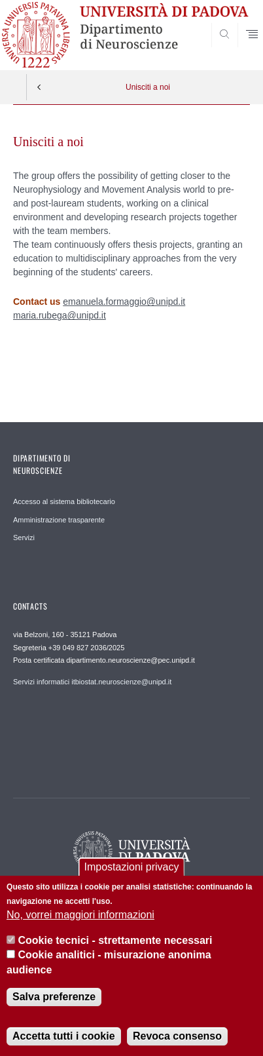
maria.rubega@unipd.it (59, 315)
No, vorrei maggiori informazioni (80, 917)
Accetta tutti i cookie (63, 1038)
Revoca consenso (177, 1038)
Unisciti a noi (148, 87)
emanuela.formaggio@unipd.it (124, 301)
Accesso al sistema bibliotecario (64, 501)
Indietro (39, 87)
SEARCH (227, 45)
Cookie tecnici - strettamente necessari (115, 942)
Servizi (24, 537)
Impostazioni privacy (131, 868)
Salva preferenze (54, 999)
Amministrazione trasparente (59, 520)
